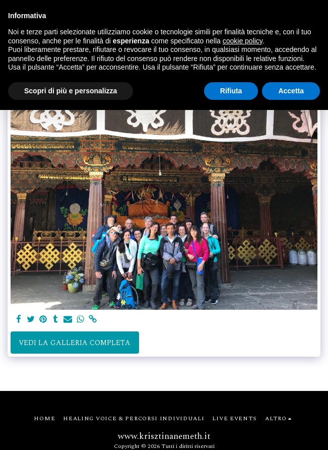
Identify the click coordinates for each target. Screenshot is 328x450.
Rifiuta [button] (231, 91)
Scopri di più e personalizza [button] (70, 91)
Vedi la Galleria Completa (74, 343)
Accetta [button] (291, 91)
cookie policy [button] (243, 41)
